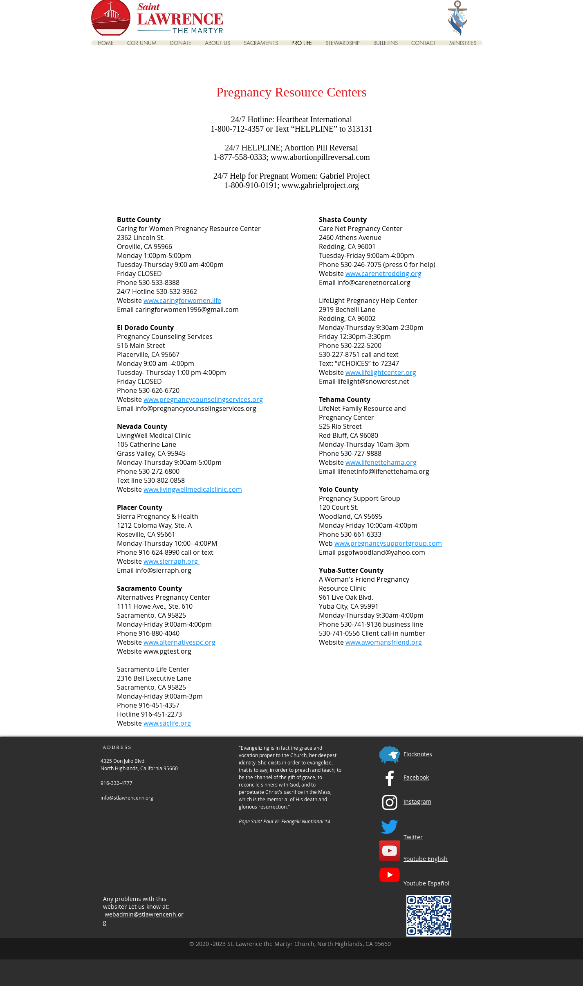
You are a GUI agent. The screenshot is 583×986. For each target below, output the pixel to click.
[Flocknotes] (389, 754)
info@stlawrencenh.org (127, 797)
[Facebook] (389, 778)
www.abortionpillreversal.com (320, 156)
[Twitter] (389, 826)
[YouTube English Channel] (389, 850)
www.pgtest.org (167, 651)
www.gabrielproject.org (320, 185)
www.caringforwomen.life (182, 300)
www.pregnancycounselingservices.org (203, 399)
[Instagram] (389, 802)
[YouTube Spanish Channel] (389, 875)
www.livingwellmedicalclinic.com (193, 489)
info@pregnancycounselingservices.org (195, 408)
